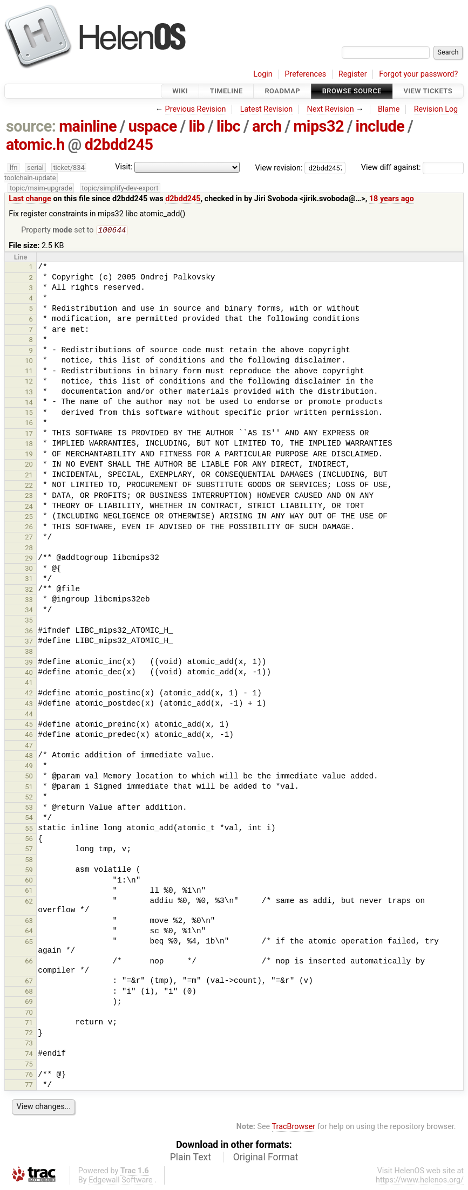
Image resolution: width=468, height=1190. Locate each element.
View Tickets (428, 91)
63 (29, 922)
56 (29, 840)
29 (29, 559)
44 (29, 715)
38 (29, 652)
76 (29, 1075)
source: (31, 126)
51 (29, 788)
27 (29, 538)
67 (29, 982)
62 (29, 902)
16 (29, 424)
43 (29, 705)
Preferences (305, 74)
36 (29, 632)
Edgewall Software (121, 1181)
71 (29, 1024)
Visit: (123, 167)
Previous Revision (195, 109)
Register (352, 74)
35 (29, 621)
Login (263, 74)
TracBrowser (294, 1127)
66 (29, 962)
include (380, 126)
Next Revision (330, 109)
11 (29, 372)
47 (29, 746)
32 (29, 590)
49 (29, 767)
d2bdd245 (119, 144)
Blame (389, 109)
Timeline (226, 91)
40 (29, 673)
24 (29, 507)
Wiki (180, 91)
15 (29, 413)
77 (29, 1086)
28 (29, 549)
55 (29, 829)
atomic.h (35, 144)
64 (29, 932)
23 (29, 497)
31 (29, 580)
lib (196, 126)
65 (29, 943)
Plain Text (190, 1158)
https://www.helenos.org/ (420, 1181)
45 (29, 725)
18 (29, 445)
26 (29, 528)
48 (29, 757)
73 (29, 1044)
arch (267, 126)
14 (29, 403)
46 (29, 735)
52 (29, 798)
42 (29, 694)
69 (29, 1002)
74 (29, 1055)
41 (29, 684)
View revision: (279, 167)
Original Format (266, 1158)
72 (29, 1034)
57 (29, 850)
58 (29, 861)
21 (29, 476)
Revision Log (436, 109)
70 (29, 1013)
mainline (88, 126)
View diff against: (412, 167)
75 (29, 1065)
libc (228, 126)
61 (29, 891)
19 (29, 455)
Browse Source (352, 91)
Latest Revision (266, 109)
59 (29, 871)
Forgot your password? (418, 74)
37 (29, 642)
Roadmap (282, 91)
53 (29, 808)
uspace (152, 126)
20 (29, 465)
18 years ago (391, 198)
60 (29, 881)
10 (29, 362)
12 (29, 382)
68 (29, 992)
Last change (30, 198)
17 (29, 434)
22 (29, 486)
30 (29, 569)
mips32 (318, 126)
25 (29, 518)
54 (29, 819)
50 (29, 777)
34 (29, 611)
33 (29, 601)
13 (29, 393)
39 (29, 663)
